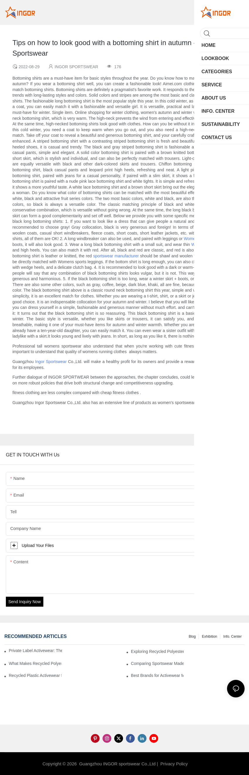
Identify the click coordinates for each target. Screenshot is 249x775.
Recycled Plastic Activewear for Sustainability (35, 675)
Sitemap (198, 763)
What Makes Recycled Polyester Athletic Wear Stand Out (35, 663)
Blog (192, 636)
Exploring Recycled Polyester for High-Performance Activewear (157, 651)
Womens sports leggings (206, 238)
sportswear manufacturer (116, 256)
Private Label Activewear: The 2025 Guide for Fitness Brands (35, 650)
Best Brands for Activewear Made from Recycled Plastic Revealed (157, 675)
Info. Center (232, 636)
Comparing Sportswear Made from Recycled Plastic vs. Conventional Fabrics (157, 663)
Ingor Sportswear (51, 361)
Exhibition (209, 636)
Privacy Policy (174, 763)
